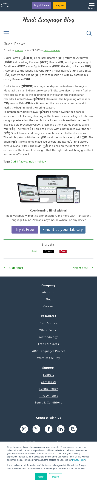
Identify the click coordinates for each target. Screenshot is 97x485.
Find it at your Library (62, 229)
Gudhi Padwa (14, 44)
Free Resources (48, 344)
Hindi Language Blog (48, 19)
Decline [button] (55, 477)
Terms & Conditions (48, 402)
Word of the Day (48, 358)
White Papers (48, 330)
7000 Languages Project (48, 351)
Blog (48, 299)
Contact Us (48, 381)
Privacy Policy (78, 460)
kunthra (19, 50)
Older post (16, 267)
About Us (48, 292)
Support (48, 374)
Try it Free (41, 5)
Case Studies (48, 323)
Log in (59, 5)
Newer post (80, 267)
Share (34, 251)
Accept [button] (41, 477)
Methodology (48, 337)
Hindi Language (52, 50)
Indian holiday (37, 161)
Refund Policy (48, 388)
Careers (48, 306)
